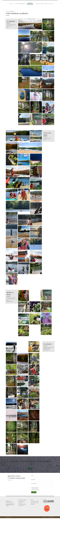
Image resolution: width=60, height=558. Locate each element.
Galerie (14, 3)
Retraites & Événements (21, 3)
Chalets (10, 3)
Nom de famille (33, 543)
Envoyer (34, 556)
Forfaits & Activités (39, 3)
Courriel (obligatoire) (41, 548)
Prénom (32, 539)
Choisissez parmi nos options (35, 551)
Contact (50, 3)
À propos (46, 3)
